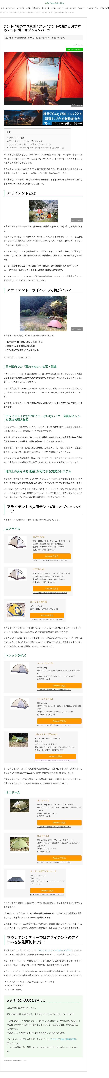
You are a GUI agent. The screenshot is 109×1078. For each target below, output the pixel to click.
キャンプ (90, 8)
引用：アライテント (77, 220)
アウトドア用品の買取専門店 (63, 1039)
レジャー (61, 8)
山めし (28, 8)
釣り (2, 8)
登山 (96, 8)
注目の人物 (36, 8)
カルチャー (81, 8)
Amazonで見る (51, 556)
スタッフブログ (70, 8)
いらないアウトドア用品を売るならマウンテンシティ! (50, 560)
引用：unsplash (77, 105)
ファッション (10, 8)
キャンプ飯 (20, 8)
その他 (53, 8)
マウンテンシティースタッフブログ (54, 950)
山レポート (45, 8)
